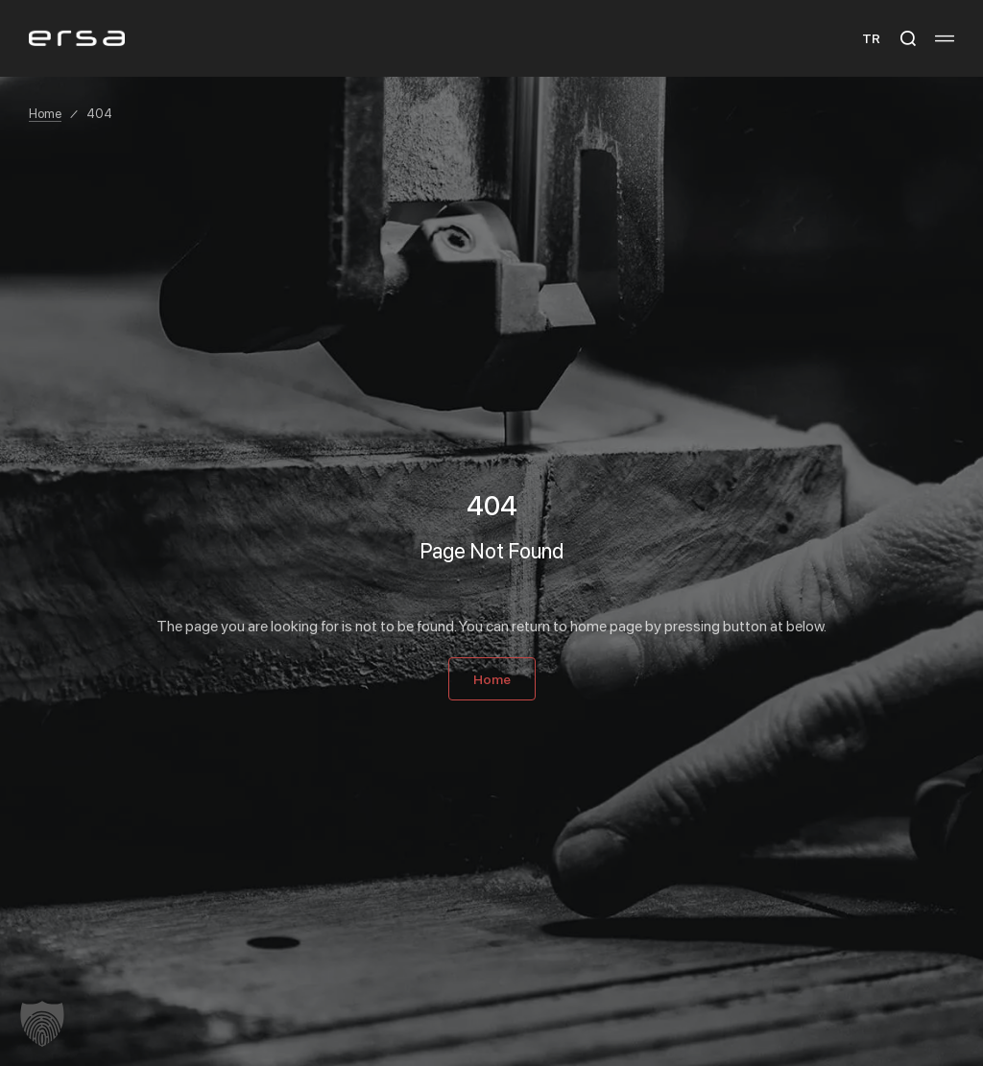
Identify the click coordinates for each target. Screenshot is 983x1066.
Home (45, 113)
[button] (42, 1024)
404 (99, 113)
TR (871, 38)
